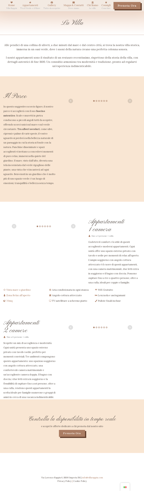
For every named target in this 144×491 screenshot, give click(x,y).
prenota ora (72, 433)
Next (130, 101)
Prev (70, 101)
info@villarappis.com (92, 477)
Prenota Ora (127, 5)
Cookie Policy (80, 481)
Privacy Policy (64, 481)
